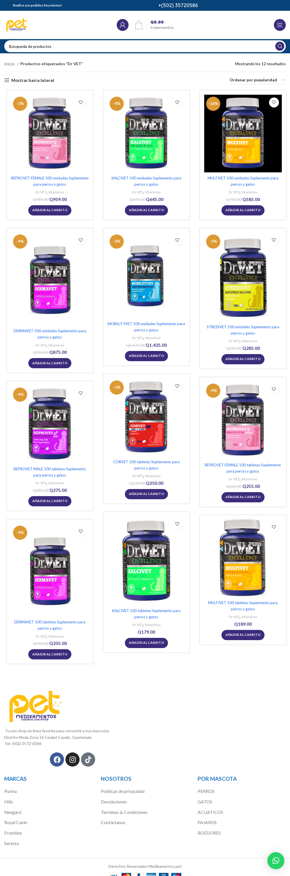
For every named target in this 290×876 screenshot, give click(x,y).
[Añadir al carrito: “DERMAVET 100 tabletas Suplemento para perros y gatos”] (48, 653)
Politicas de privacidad (120, 786)
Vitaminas (55, 191)
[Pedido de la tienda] (257, 79)
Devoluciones (113, 795)
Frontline (12, 825)
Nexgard (11, 805)
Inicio (9, 63)
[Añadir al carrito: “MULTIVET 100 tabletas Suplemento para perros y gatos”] (241, 634)
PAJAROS (207, 815)
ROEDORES (208, 825)
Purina (10, 786)
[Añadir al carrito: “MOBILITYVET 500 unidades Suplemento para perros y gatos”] (145, 355)
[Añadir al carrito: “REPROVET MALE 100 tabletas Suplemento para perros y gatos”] (48, 500)
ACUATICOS (209, 805)
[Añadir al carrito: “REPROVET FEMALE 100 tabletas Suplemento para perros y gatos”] (241, 496)
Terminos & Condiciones (122, 805)
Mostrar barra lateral (30, 79)
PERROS (205, 786)
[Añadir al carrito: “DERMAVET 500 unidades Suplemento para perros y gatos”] (48, 362)
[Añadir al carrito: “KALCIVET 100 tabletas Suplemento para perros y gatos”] (145, 642)
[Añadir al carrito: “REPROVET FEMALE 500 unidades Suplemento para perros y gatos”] (48, 209)
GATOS (205, 795)
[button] (275, 860)
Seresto (11, 835)
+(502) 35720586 (178, 5)
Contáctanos (112, 815)
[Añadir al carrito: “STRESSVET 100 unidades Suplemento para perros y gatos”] (241, 358)
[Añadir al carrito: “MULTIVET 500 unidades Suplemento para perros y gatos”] (241, 209)
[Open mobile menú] (280, 25)
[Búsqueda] (145, 46)
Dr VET (39, 191)
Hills (8, 795)
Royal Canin (14, 815)
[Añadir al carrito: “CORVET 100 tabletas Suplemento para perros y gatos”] (145, 493)
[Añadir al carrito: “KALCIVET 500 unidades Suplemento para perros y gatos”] (145, 209)
